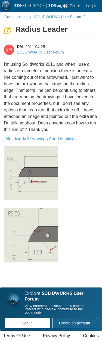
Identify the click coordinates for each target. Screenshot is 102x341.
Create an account (74, 323)
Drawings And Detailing (52, 138)
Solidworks (16, 138)
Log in (27, 323)
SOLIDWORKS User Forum (40, 52)
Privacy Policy (56, 335)
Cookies (91, 335)
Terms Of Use (16, 335)
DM (20, 47)
